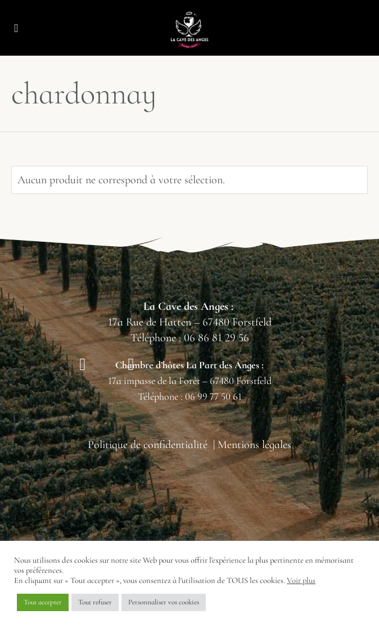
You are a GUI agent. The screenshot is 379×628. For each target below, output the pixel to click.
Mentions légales (254, 444)
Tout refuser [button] (95, 602)
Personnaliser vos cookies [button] (163, 602)
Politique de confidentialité (147, 444)
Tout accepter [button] (43, 602)
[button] (16, 28)
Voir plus (301, 580)
